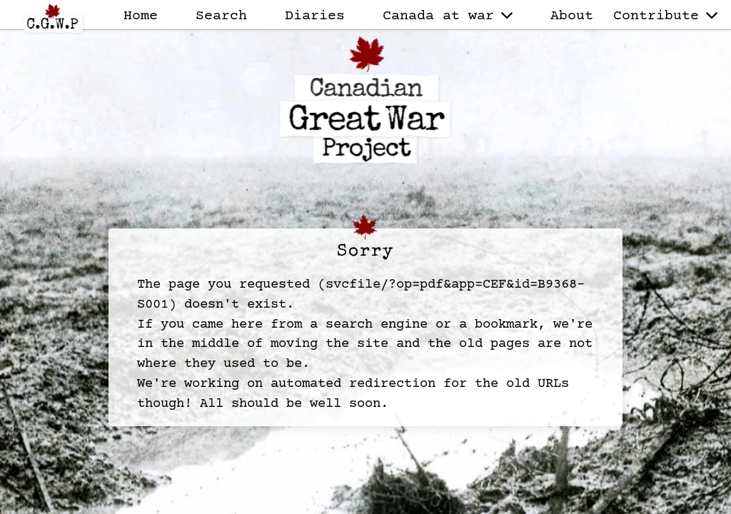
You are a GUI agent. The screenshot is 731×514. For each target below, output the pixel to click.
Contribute (665, 16)
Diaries (315, 16)
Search (221, 16)
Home (140, 16)
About (571, 16)
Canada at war (448, 16)
